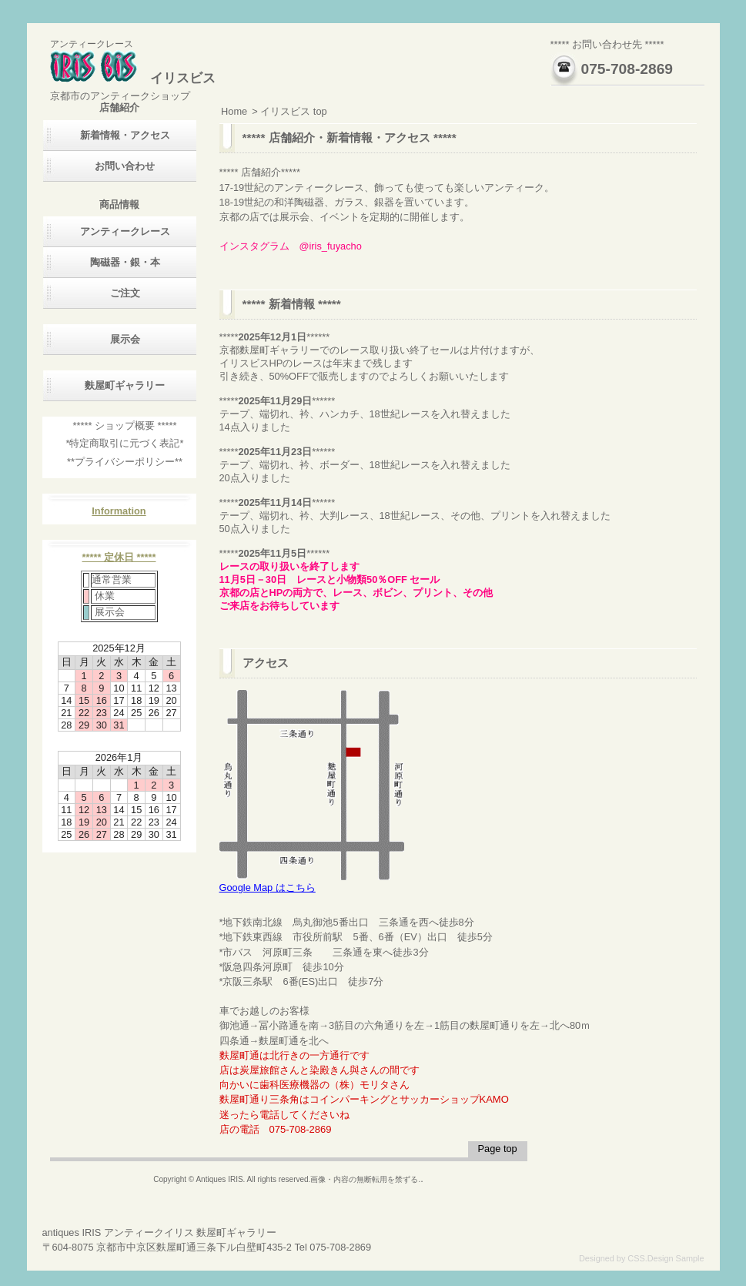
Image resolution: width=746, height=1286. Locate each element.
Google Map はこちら (311, 882)
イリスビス (133, 78)
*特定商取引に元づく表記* (125, 443)
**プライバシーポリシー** (124, 461)
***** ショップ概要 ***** (125, 425)
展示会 (125, 339)
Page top (497, 1148)
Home (234, 111)
